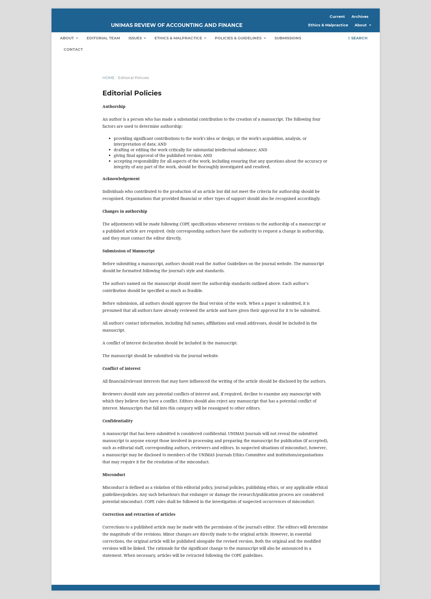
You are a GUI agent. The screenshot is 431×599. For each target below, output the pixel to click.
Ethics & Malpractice (179, 38)
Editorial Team (103, 38)
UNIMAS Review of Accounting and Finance (177, 25)
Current (337, 16)
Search (357, 38)
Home (108, 77)
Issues (135, 38)
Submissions (288, 38)
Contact (73, 49)
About (67, 38)
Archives (359, 16)
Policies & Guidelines (239, 38)
